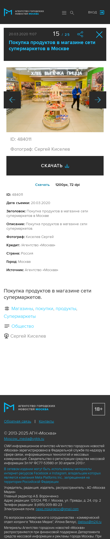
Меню (64, 13)
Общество (22, 326)
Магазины (22, 308)
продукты (66, 308)
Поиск (72, 13)
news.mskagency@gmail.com (57, 509)
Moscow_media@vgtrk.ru (24, 438)
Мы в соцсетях (79, 12)
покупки (44, 308)
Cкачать (42, 184)
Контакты (46, 421)
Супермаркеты (20, 316)
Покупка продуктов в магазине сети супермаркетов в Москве (52, 46)
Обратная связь (17, 421)
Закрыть (99, 34)
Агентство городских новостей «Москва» (24, 12)
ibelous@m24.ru (89, 522)
